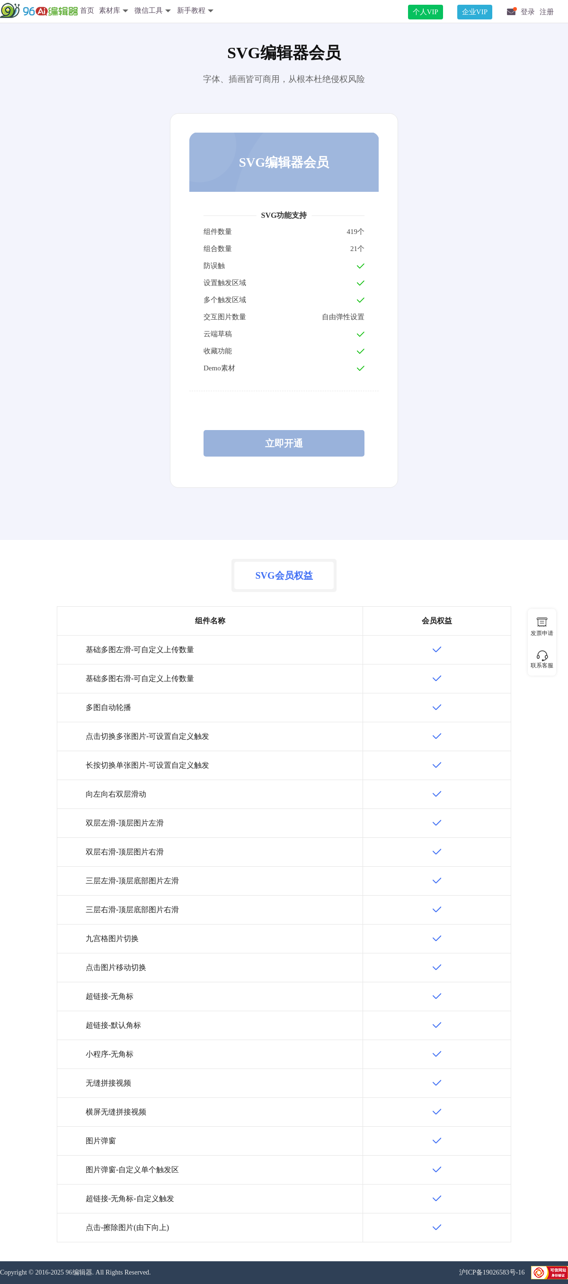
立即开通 (284, 443)
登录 (528, 12)
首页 (87, 10)
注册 (547, 12)
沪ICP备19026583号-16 (492, 1272)
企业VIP (475, 12)
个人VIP (425, 12)
